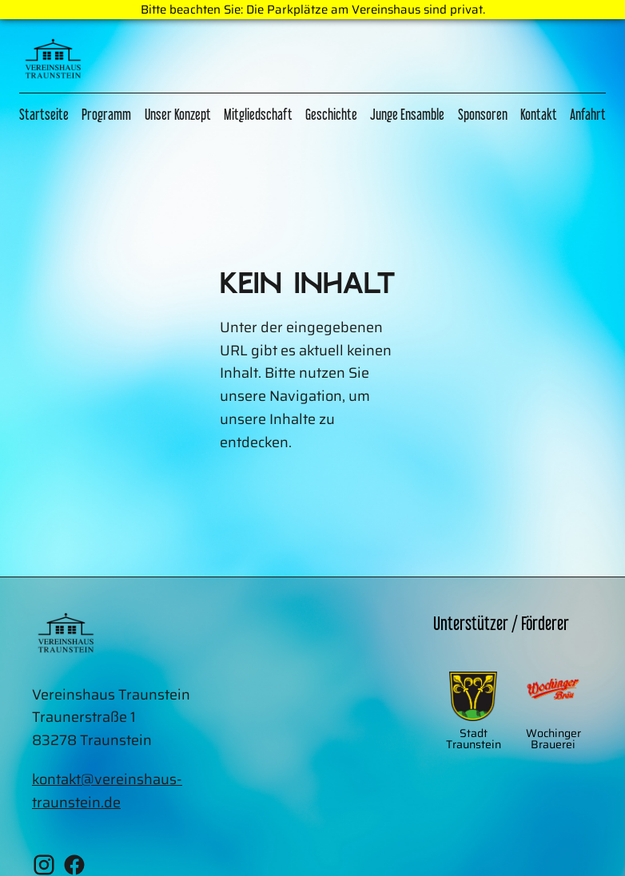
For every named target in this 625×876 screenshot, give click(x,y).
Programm (106, 114)
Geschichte (331, 114)
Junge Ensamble (407, 114)
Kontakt (538, 114)
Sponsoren (483, 114)
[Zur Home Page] (53, 62)
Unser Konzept (178, 114)
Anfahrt (588, 114)
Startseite (44, 114)
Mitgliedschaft (258, 114)
